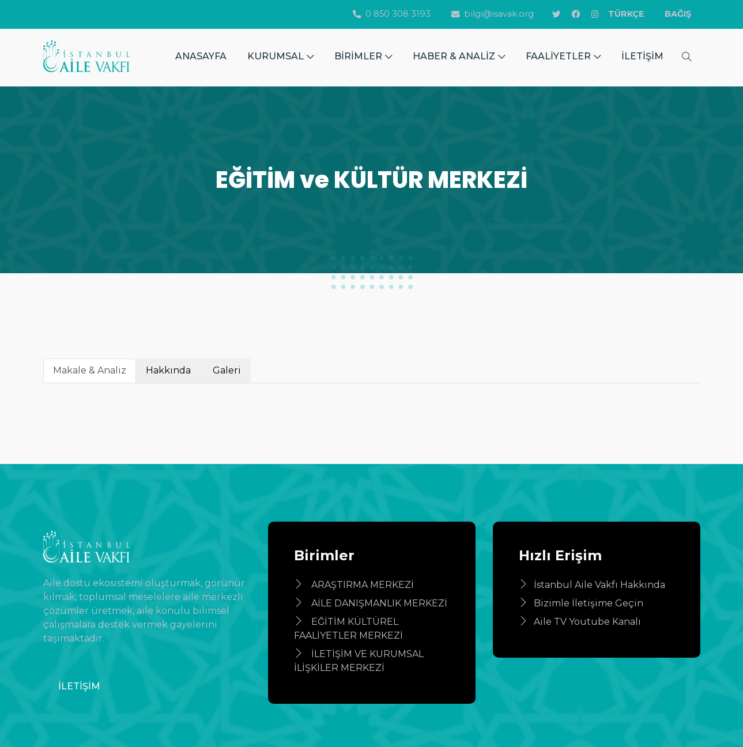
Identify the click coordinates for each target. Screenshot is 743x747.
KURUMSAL (280, 56)
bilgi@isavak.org (492, 14)
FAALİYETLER (563, 56)
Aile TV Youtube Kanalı (580, 621)
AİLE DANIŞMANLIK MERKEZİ (370, 603)
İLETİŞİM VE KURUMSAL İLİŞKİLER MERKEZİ (359, 660)
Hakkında (168, 370)
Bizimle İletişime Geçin (581, 603)
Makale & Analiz (89, 370)
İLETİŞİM (642, 56)
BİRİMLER (363, 56)
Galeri (225, 370)
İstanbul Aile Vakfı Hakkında (592, 584)
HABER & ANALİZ (459, 56)
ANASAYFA (201, 56)
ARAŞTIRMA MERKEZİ (354, 584)
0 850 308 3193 (392, 14)
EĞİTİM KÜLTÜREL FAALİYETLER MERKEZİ (348, 628)
